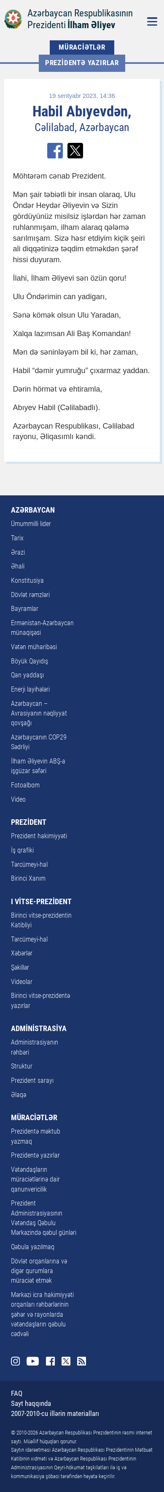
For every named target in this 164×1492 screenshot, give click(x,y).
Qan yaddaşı (27, 675)
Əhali (17, 566)
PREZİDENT (28, 822)
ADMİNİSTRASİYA (39, 1028)
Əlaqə (18, 1095)
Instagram (15, 1361)
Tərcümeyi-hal (29, 864)
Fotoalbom (25, 785)
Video (18, 799)
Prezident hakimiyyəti (39, 836)
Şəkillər (20, 967)
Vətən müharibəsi (34, 647)
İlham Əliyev (91, 25)
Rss (81, 1361)
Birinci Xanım (28, 878)
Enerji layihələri (30, 689)
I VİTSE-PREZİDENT (41, 901)
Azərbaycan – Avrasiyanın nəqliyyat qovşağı (39, 713)
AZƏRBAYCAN (33, 510)
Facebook (50, 1361)
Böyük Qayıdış (29, 661)
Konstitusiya (27, 580)
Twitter (66, 1361)
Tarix (17, 538)
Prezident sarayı (32, 1080)
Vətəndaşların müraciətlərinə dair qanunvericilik (35, 1179)
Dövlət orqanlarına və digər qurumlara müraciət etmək (39, 1271)
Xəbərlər (21, 953)
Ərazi (18, 552)
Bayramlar (24, 609)
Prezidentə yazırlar (82, 63)
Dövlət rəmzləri (30, 595)
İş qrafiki (22, 850)
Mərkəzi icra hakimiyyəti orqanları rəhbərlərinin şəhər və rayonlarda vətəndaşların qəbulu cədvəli (42, 1314)
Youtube (33, 1361)
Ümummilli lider (31, 524)
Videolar (21, 982)
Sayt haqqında (31, 1404)
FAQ (16, 1393)
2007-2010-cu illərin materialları (55, 1414)
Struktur (21, 1066)
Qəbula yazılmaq (32, 1247)
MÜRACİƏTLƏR (82, 47)
